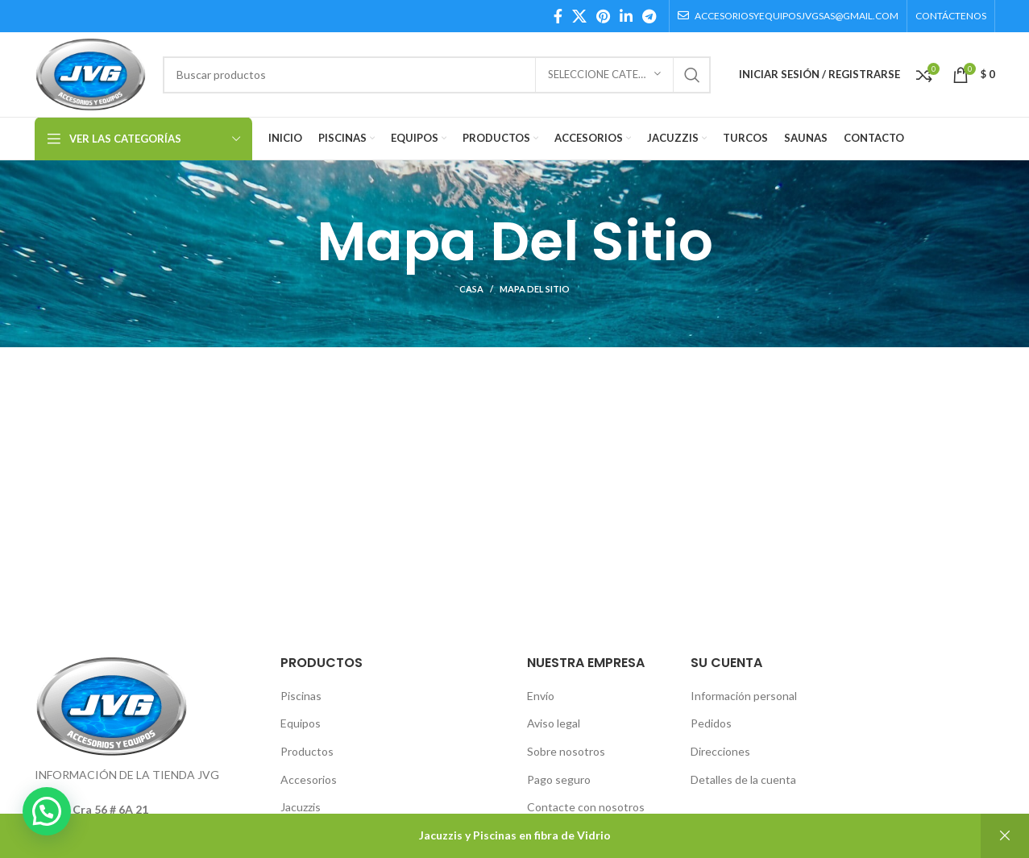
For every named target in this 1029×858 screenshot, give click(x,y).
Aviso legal (553, 723)
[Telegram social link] (649, 16)
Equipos (300, 723)
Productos (307, 751)
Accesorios (308, 779)
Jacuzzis (300, 807)
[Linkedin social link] (626, 16)
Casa (471, 289)
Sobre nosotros (566, 751)
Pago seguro (559, 779)
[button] (47, 811)
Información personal (744, 696)
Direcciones (720, 751)
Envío (540, 696)
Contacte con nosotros (586, 807)
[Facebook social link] (558, 16)
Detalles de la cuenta (743, 779)
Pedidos (711, 723)
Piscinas (301, 696)
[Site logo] (91, 73)
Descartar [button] (1005, 836)
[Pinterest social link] (603, 16)
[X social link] (579, 16)
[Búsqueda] (436, 74)
